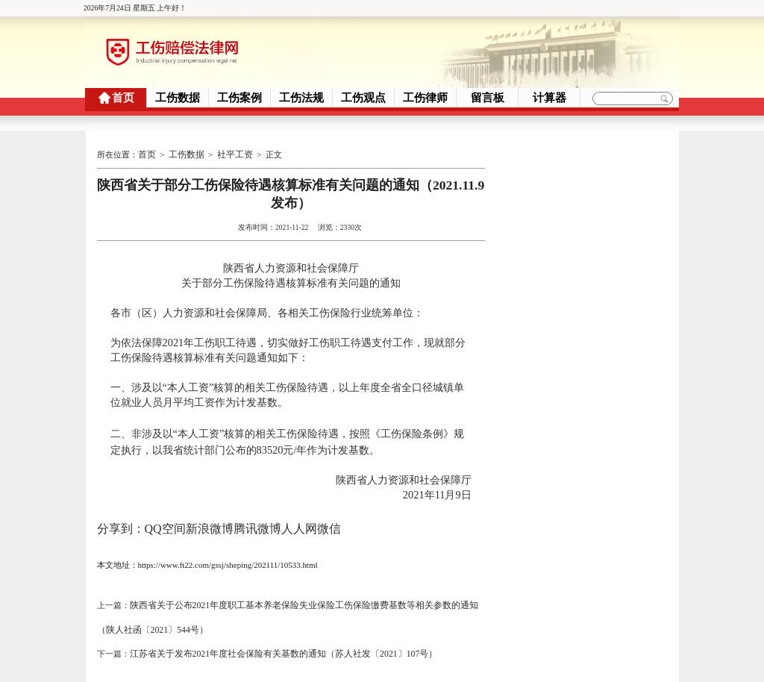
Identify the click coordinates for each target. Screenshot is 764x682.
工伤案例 (239, 98)
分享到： (121, 522)
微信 (329, 522)
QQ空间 (165, 522)
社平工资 (229, 152)
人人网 (299, 522)
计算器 (549, 98)
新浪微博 (210, 522)
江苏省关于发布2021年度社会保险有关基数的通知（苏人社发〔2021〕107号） (271, 635)
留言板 (487, 98)
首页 (123, 98)
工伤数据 (177, 98)
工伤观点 (363, 98)
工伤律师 (425, 98)
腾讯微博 (257, 522)
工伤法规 (301, 98)
